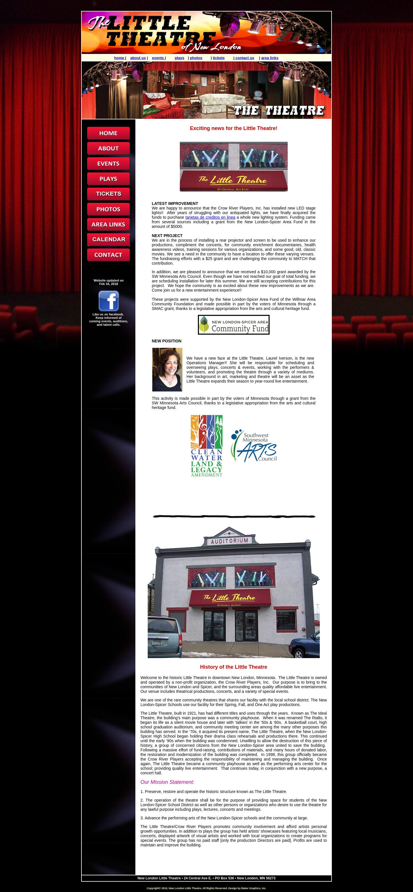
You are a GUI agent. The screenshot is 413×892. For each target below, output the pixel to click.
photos (196, 58)
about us (138, 58)
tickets (219, 58)
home (119, 58)
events (158, 58)
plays (179, 58)
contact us (244, 58)
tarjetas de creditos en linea (210, 217)
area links (269, 58)
